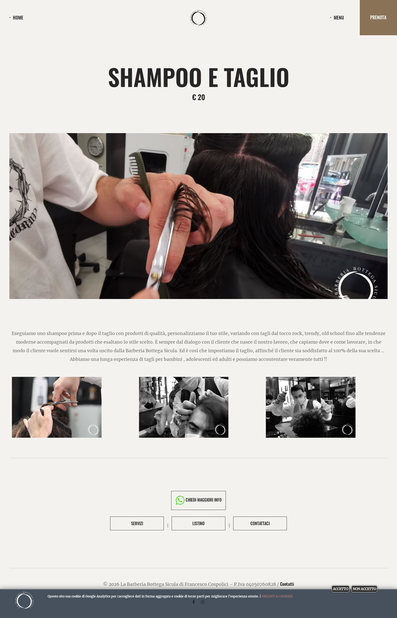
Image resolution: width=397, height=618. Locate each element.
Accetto (340, 589)
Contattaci (260, 523)
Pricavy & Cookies (277, 596)
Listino (198, 523)
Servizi (137, 523)
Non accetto (364, 589)
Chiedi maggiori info (199, 500)
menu (339, 18)
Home (18, 18)
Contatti (287, 584)
